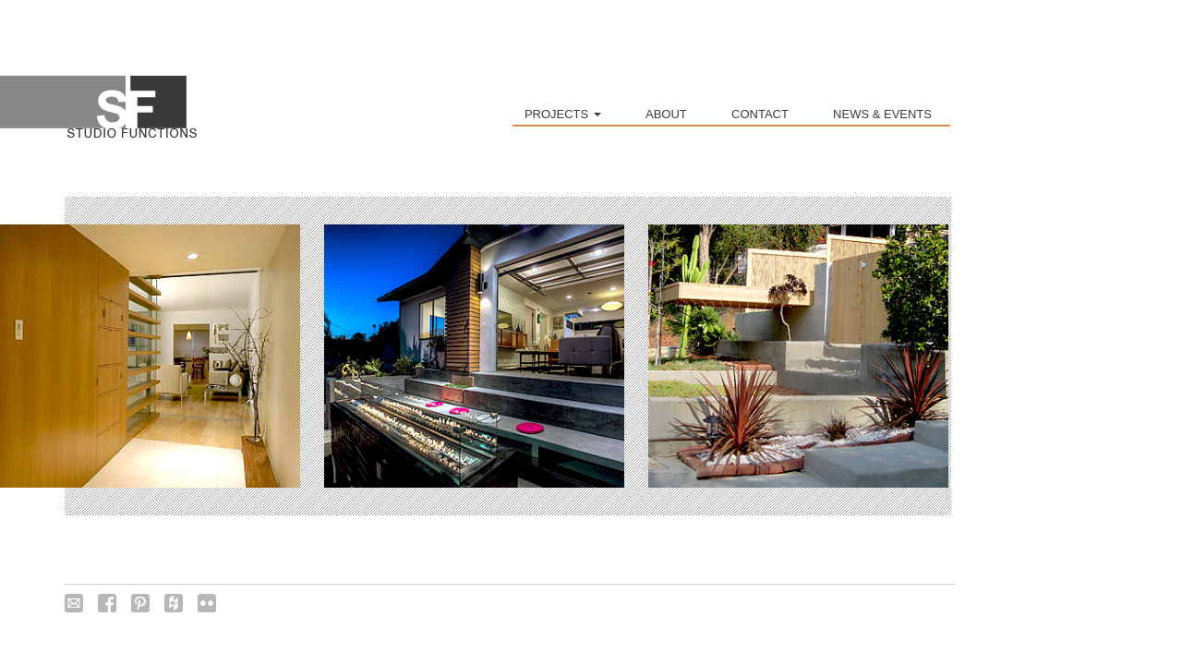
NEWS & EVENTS (882, 114)
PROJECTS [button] (563, 114)
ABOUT (666, 114)
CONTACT (760, 114)
